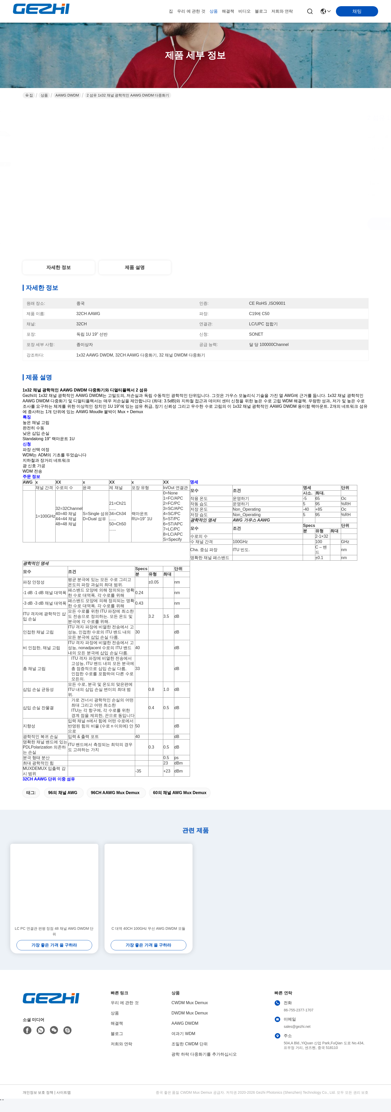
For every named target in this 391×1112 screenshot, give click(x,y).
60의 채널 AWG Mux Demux (179, 802)
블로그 (261, 11)
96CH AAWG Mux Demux (115, 802)
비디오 (244, 11)
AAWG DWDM (67, 95)
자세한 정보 (58, 267)
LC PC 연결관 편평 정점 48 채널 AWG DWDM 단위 (54, 940)
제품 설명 (135, 267)
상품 (214, 11)
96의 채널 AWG (62, 802)
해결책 (228, 11)
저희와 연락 (282, 11)
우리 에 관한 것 (191, 11)
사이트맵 (63, 1102)
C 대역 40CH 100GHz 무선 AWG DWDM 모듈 (148, 938)
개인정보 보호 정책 (38, 1102)
